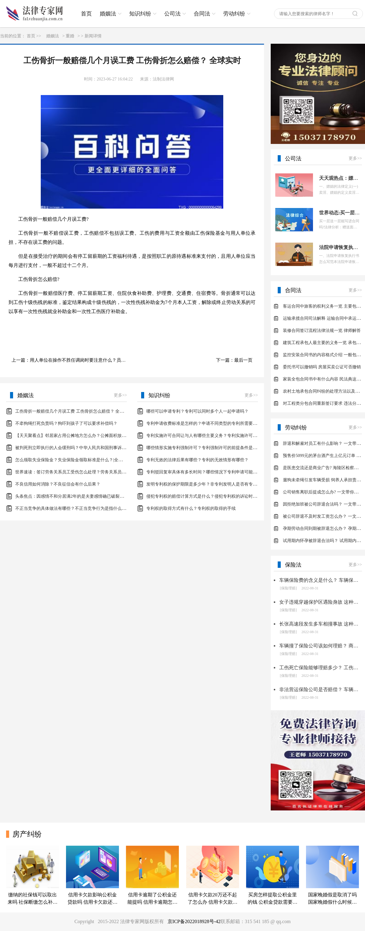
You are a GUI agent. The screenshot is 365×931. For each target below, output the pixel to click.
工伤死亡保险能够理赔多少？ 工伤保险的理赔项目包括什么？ (320, 667)
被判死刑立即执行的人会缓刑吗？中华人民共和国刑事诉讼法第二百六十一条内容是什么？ (100, 447)
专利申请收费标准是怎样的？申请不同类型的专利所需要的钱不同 (208, 423)
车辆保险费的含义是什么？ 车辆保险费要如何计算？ (320, 580)
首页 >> (34, 36)
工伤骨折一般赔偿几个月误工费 (58, 325)
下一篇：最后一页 (234, 360)
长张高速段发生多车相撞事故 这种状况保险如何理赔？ (320, 623)
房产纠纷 (27, 834)
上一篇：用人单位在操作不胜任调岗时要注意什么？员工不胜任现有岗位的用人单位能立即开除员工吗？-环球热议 (72, 360)
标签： (16, 325)
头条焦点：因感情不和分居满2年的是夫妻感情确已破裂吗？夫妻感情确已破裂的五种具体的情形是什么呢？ (116, 496)
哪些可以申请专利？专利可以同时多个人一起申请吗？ (197, 411)
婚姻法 (108, 14)
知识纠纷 (140, 14)
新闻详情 (93, 36)
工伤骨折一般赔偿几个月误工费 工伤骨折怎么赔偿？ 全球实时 (73, 411)
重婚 (70, 36)
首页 (86, 14)
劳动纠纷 (234, 14)
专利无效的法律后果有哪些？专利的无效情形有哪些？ (197, 460)
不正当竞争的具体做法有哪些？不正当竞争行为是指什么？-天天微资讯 (82, 508)
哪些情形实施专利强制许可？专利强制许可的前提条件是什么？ (206, 447)
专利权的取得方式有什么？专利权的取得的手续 (191, 508)
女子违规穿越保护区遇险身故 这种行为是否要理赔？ (320, 602)
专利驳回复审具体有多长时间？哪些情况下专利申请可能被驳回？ (208, 472)
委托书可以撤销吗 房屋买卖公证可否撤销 (322, 367)
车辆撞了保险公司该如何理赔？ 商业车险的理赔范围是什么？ (320, 645)
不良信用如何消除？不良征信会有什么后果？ (57, 484)
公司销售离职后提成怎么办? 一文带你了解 (323, 492)
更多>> (120, 395)
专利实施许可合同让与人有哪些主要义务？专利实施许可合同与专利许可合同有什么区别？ (231, 435)
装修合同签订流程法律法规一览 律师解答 (322, 330)
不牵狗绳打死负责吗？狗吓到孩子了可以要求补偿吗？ (66, 423)
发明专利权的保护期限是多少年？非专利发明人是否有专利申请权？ (210, 484)
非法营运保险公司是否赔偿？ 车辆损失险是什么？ (320, 689)
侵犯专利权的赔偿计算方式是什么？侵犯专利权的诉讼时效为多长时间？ (214, 496)
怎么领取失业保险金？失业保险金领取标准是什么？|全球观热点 (75, 460)
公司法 (172, 14)
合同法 (202, 14)
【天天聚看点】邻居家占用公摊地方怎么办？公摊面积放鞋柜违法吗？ (81, 435)
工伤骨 (101, 325)
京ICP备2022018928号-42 (194, 921)
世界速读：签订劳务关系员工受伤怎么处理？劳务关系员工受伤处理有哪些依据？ (92, 472)
